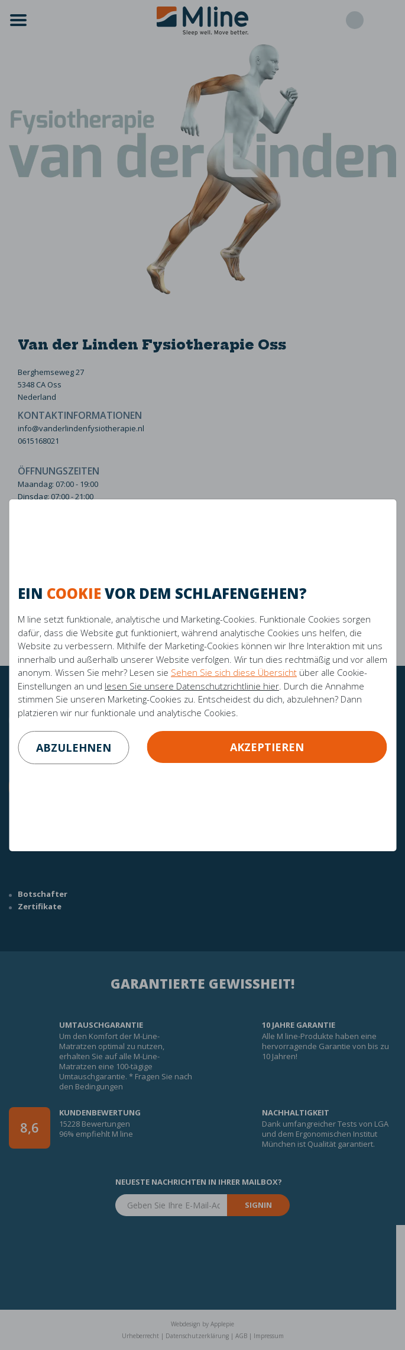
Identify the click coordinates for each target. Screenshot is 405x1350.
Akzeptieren (267, 747)
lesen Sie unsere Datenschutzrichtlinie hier (192, 686)
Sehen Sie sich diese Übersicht (234, 672)
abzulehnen (73, 747)
